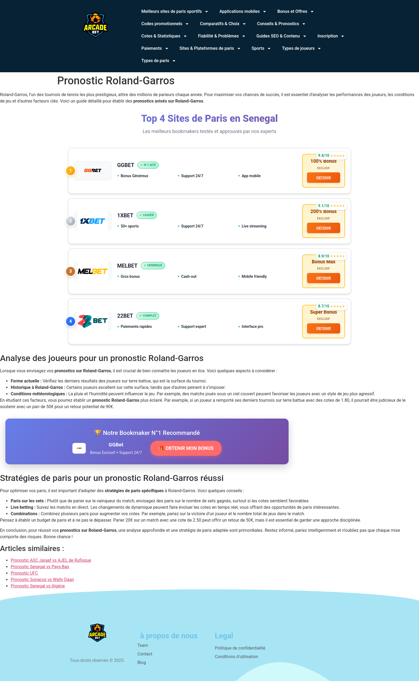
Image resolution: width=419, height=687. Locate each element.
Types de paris (158, 61)
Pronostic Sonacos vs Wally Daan (42, 585)
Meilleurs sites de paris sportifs (175, 11)
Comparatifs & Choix (223, 24)
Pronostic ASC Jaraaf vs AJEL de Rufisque (51, 566)
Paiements (155, 48)
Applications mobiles (243, 11)
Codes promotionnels (165, 24)
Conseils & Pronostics (281, 24)
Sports (261, 48)
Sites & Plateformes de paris (210, 48)
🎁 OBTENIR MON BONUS (186, 454)
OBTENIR (322, 178)
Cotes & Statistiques (164, 36)
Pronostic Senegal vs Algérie (38, 592)
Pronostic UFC (24, 579)
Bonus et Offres (295, 11)
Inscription (331, 36)
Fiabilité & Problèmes (222, 36)
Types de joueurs (301, 48)
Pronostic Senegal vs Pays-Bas (40, 572)
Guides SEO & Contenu (282, 36)
